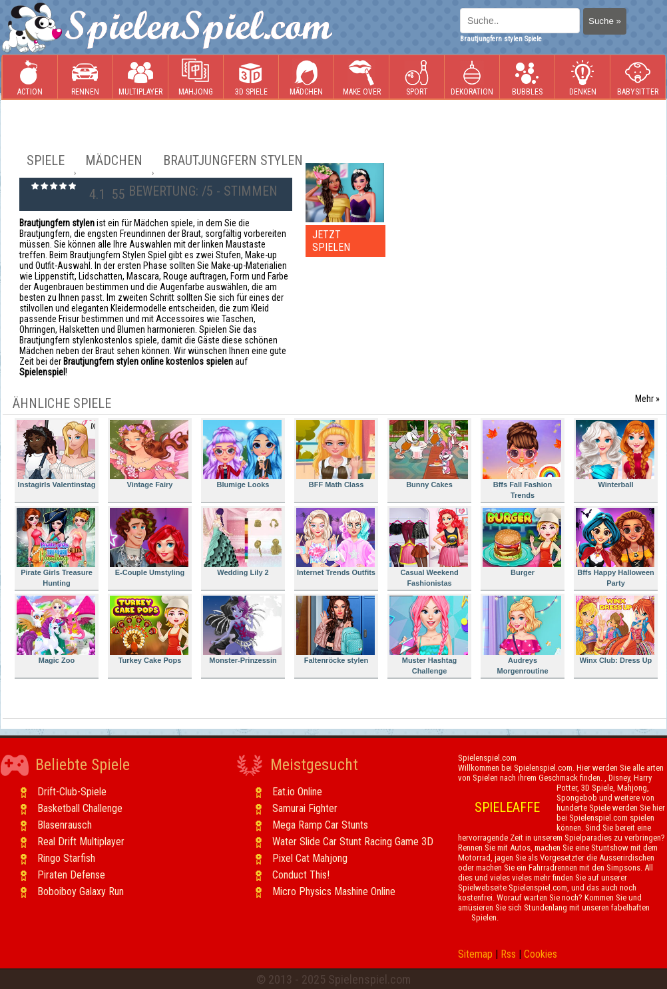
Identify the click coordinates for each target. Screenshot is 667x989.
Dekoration (472, 78)
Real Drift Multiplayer (80, 841)
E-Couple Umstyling (149, 542)
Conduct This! (301, 875)
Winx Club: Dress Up (615, 630)
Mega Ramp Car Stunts (320, 825)
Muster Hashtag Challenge (428, 635)
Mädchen (306, 78)
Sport (417, 78)
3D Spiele (251, 78)
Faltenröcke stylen (335, 630)
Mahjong (195, 78)
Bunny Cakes (428, 454)
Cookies (540, 954)
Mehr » (647, 398)
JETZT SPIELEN (331, 241)
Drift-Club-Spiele (72, 791)
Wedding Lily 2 (242, 542)
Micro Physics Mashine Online (333, 891)
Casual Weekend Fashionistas (428, 547)
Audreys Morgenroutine (522, 635)
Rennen (85, 78)
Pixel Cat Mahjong (309, 858)
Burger (522, 542)
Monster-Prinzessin (242, 630)
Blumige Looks (242, 454)
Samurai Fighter (304, 808)
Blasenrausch (64, 825)
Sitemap (475, 954)
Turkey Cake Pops (149, 630)
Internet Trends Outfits (335, 542)
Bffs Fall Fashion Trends (522, 459)
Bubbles (527, 78)
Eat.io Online (297, 791)
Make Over (362, 78)
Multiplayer (140, 78)
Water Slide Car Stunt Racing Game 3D (352, 841)
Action (30, 78)
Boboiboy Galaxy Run (80, 891)
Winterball (615, 454)
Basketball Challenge (79, 808)
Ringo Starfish (66, 858)
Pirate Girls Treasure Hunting (56, 547)
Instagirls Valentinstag (56, 454)
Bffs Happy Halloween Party (615, 547)
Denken (582, 78)
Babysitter (637, 78)
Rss (508, 954)
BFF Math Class (335, 454)
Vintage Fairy (149, 454)
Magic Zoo (56, 630)
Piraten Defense (71, 875)
